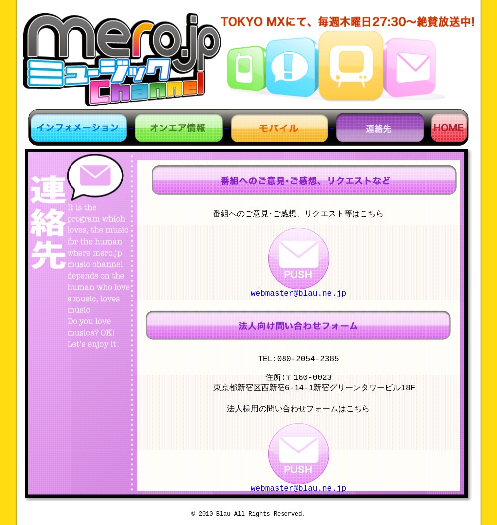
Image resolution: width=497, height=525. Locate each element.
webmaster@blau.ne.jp (298, 295)
